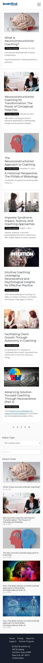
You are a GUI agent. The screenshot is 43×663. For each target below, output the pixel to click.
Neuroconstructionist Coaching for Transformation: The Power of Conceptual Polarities (19, 103)
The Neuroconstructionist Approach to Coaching (20, 161)
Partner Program (26, 641)
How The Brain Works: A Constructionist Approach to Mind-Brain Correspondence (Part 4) (21, 623)
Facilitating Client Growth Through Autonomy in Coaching (20, 337)
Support (12, 641)
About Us (30, 638)
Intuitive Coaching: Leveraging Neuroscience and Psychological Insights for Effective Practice (20, 279)
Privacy (20, 638)
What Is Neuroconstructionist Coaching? (19, 41)
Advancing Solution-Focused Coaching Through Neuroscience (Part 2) (20, 397)
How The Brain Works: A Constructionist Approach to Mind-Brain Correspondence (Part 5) (21, 588)
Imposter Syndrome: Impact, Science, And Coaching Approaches (20, 221)
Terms (12, 638)
